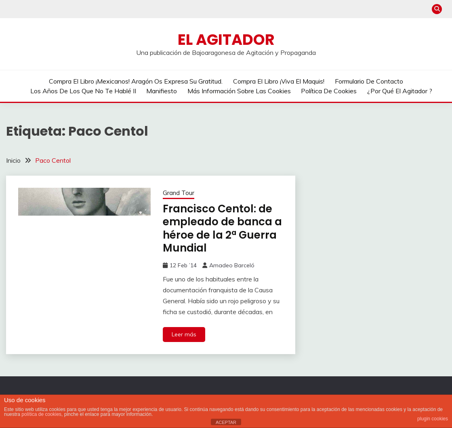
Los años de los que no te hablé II (83, 91)
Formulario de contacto (369, 81)
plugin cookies (432, 419)
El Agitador (226, 39)
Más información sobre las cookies (239, 91)
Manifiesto (161, 91)
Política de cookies (329, 91)
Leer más (184, 334)
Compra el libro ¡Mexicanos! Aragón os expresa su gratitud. (136, 81)
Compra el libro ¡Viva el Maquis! (278, 81)
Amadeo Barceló (231, 265)
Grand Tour (178, 193)
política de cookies (41, 414)
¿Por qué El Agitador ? (399, 91)
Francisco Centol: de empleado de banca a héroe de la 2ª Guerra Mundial (222, 228)
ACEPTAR (226, 422)
